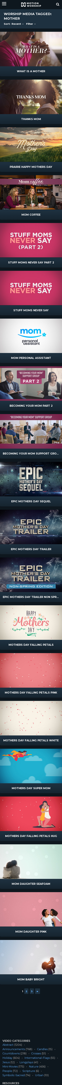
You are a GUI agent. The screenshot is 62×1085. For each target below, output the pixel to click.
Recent (18, 23)
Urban (39, 1075)
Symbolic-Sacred (13, 1075)
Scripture (28, 1071)
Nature (34, 1066)
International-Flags (37, 1057)
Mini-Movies (10, 1066)
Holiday (7, 1057)
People (7, 1071)
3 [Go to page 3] (32, 991)
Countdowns (11, 1053)
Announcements (13, 1049)
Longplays (26, 1062)
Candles (42, 1049)
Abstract (8, 1044)
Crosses (36, 1053)
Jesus (6, 1062)
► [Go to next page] (37, 991)
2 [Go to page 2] (26, 991)
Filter (31, 23)
